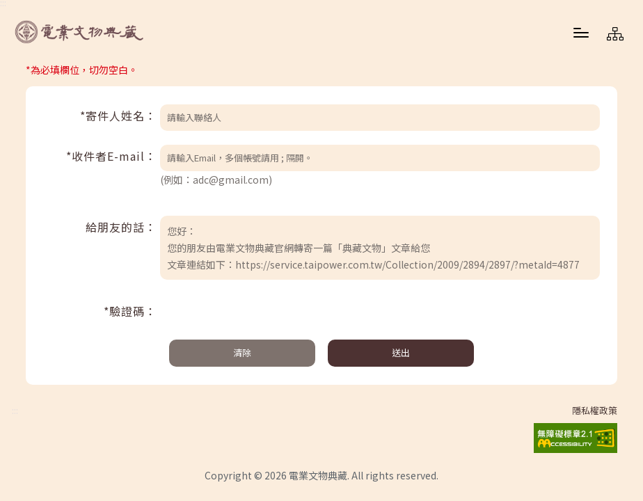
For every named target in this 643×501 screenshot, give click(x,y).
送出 (401, 352)
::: (15, 410)
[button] (581, 32)
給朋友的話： (121, 226)
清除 (242, 352)
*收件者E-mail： (111, 156)
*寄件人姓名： (118, 115)
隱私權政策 (594, 410)
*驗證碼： (130, 311)
